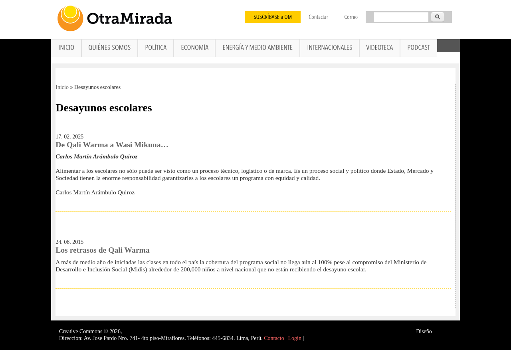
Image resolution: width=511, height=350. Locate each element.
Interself (442, 331)
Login (294, 338)
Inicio (62, 87)
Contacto (274, 338)
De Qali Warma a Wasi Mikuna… (111, 144)
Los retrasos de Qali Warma (102, 250)
